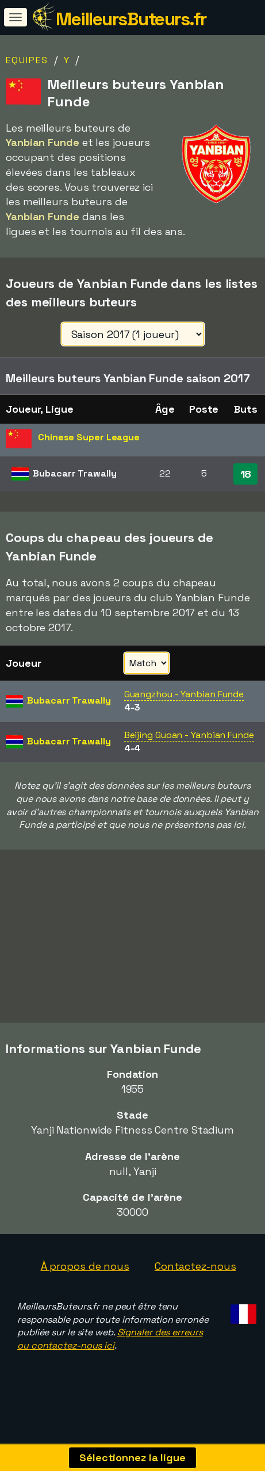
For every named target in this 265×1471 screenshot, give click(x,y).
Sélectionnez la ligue (132, 1457)
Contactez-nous (195, 1283)
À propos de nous (85, 1283)
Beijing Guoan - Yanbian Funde (189, 735)
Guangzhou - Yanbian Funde (184, 694)
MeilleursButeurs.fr (131, 18)
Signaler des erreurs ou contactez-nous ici (110, 1356)
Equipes (27, 60)
